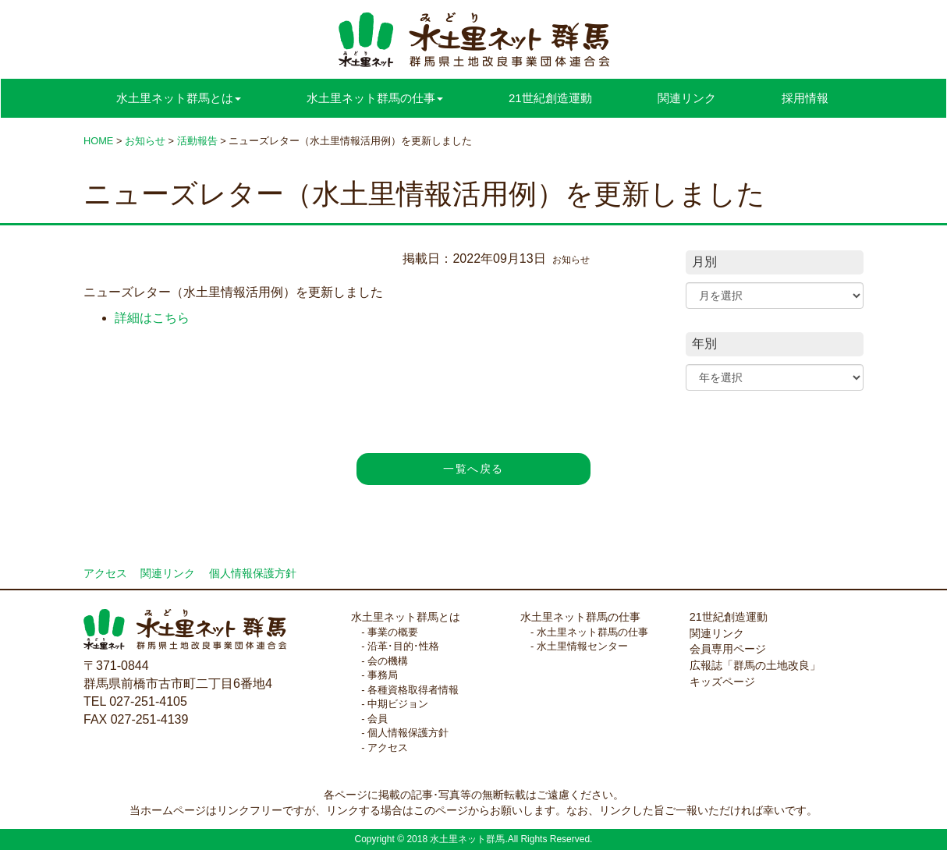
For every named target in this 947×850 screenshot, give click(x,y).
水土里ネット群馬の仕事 (580, 617)
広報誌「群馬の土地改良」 (755, 665)
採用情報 (805, 97)
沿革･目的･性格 (403, 646)
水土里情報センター (582, 646)
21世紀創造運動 (550, 97)
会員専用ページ (728, 649)
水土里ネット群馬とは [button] (178, 97)
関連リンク (687, 97)
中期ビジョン (397, 704)
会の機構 (387, 661)
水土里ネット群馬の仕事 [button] (375, 97)
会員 (377, 718)
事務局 (382, 675)
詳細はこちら (152, 317)
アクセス (105, 573)
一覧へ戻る (473, 468)
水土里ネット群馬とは (405, 617)
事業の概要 (392, 632)
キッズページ (722, 681)
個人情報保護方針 (252, 573)
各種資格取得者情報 (413, 690)
